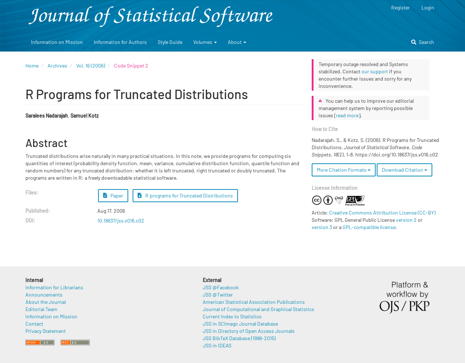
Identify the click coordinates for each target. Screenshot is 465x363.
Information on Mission (57, 42)
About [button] (237, 42)
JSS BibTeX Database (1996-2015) (239, 338)
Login (427, 7)
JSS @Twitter (218, 294)
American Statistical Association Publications (254, 302)
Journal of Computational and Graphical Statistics (258, 309)
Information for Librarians (54, 287)
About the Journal (45, 302)
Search (422, 42)
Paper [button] (113, 195)
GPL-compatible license (369, 227)
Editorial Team (41, 309)
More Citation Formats (344, 170)
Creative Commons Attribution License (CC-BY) (382, 212)
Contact (34, 324)
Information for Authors (120, 42)
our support (374, 71)
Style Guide (170, 42)
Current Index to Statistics (232, 316)
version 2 (406, 220)
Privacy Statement (45, 331)
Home (32, 65)
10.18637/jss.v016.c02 (120, 220)
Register (400, 7)
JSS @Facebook (221, 287)
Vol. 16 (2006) (90, 65)
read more (347, 115)
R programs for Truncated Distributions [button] (185, 195)
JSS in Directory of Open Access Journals (249, 331)
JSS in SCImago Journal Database (240, 324)
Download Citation (404, 170)
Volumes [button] (205, 42)
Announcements (43, 294)
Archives (57, 65)
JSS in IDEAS (217, 345)
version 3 (322, 227)
